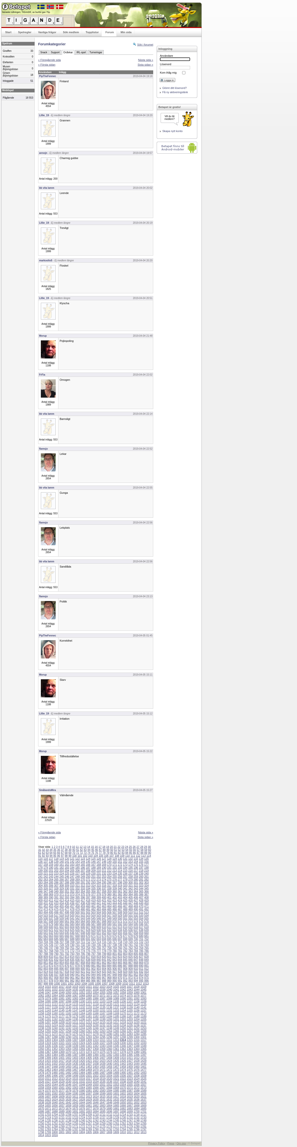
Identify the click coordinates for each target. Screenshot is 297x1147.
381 (114, 894)
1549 (89, 1084)
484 (104, 909)
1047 (48, 992)
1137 (116, 1007)
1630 (96, 1099)
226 (72, 873)
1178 (68, 1016)
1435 (75, 1063)
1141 (143, 1007)
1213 (89, 1022)
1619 (130, 1096)
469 (136, 906)
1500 (82, 1075)
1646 (96, 1102)
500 (77, 912)
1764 (137, 1123)
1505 (116, 1075)
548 (109, 918)
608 (93, 927)
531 (130, 915)
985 (88, 980)
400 (104, 897)
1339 (75, 1045)
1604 (137, 1093)
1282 (123, 1034)
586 (88, 924)
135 (146, 858)
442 (104, 903)
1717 (143, 1114)
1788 (82, 1129)
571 (120, 921)
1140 (137, 1007)
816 (82, 956)
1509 (143, 1075)
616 (136, 927)
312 (82, 885)
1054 (96, 992)
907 (120, 968)
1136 (109, 1007)
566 (93, 921)
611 (109, 927)
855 (67, 962)
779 (109, 950)
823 (120, 956)
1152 (109, 1010)
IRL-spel (81, 52)
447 (130, 903)
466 (120, 906)
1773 (89, 1126)
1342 (96, 1045)
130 (120, 858)
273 (99, 879)
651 (99, 932)
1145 (62, 1010)
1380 (137, 1051)
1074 (123, 995)
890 (141, 965)
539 (61, 918)
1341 (89, 1045)
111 (132, 855)
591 (114, 924)
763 (136, 947)
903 (99, 968)
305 (45, 885)
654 (114, 932)
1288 (55, 1037)
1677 (89, 1108)
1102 (96, 1001)
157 (40, 864)
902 (93, 968)
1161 (62, 1013)
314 (93, 885)
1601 (116, 1093)
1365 (143, 1048)
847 (136, 959)
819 (99, 956)
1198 (96, 1019)
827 (141, 956)
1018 (68, 986)
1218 (123, 1022)
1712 (109, 1114)
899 (77, 968)
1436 (82, 1063)
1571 (130, 1087)
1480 (55, 1072)
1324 (82, 1042)
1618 (123, 1096)
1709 (89, 1114)
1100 (82, 1001)
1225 (62, 1025)
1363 (130, 1048)
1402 (68, 1057)
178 (40, 867)
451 (40, 906)
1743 (102, 1120)
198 (146, 867)
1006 (98, 983)
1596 (82, 1093)
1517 (89, 1078)
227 (77, 873)
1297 (116, 1037)
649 (88, 932)
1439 (102, 1063)
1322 (68, 1042)
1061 (143, 992)
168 (99, 864)
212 (109, 870)
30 (149, 846)
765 (146, 947)
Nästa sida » (145, 59)
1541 (143, 1081)
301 (136, 882)
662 (45, 935)
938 (61, 974)
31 (39, 849)
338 (109, 888)
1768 (55, 1126)
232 (104, 873)
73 (85, 852)
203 (61, 870)
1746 (123, 1120)
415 (72, 900)
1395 (130, 1054)
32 (43, 849)
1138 (123, 1007)
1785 (62, 1129)
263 (45, 879)
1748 (137, 1120)
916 (56, 971)
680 (141, 935)
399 (99, 897)
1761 (116, 1123)
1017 (62, 986)
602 (61, 927)
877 (72, 965)
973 (136, 977)
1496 (55, 1075)
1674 (68, 1108)
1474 (123, 1069)
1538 (123, 1081)
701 (141, 938)
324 (146, 885)
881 (93, 965)
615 (130, 927)
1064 (55, 995)
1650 (123, 1102)
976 (40, 980)
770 (61, 950)
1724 (82, 1117)
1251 (130, 1028)
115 (40, 858)
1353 (62, 1048)
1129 (62, 1007)
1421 (89, 1060)
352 (72, 891)
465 (114, 906)
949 (120, 974)
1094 (41, 1001)
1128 (55, 1007)
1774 (96, 1126)
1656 (55, 1105)
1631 (102, 1099)
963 (82, 977)
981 (67, 980)
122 (77, 858)
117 (51, 858)
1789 (89, 1129)
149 (109, 861)
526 (104, 915)
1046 (41, 992)
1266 (123, 1031)
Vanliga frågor (47, 32)
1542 (41, 1084)
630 (99, 930)
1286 (41, 1037)
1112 (55, 1004)
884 (109, 965)
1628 (82, 1099)
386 (141, 894)
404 (125, 897)
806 (141, 953)
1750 (41, 1123)
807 (146, 953)
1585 (116, 1090)
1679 (102, 1108)
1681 (116, 1108)
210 (99, 870)
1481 (62, 1072)
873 (51, 965)
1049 (62, 992)
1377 (116, 1051)
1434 (68, 1063)
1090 (123, 998)
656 (125, 932)
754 (88, 947)
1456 (109, 1066)
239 (141, 873)
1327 (102, 1042)
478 (72, 909)
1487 (102, 1072)
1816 (55, 1135)
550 (120, 918)
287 (61, 882)
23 (122, 846)
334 (88, 888)
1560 (55, 1087)
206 (77, 870)
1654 (41, 1105)
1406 (96, 1057)
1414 (41, 1060)
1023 (102, 986)
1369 (62, 1051)
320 (125, 885)
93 (47, 855)
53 (123, 849)
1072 (109, 995)
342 (130, 888)
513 (146, 912)
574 (136, 921)
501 (82, 912)
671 (93, 935)
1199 (102, 1019)
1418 (68, 1060)
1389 (89, 1054)
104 (96, 855)
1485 (89, 1072)
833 (61, 959)
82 (119, 852)
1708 (82, 1114)
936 (51, 974)
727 (56, 944)
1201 (116, 1019)
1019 (75, 986)
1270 (41, 1034)
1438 (96, 1063)
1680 (109, 1108)
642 (51, 932)
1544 (55, 1084)
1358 (96, 1048)
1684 (137, 1108)
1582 (96, 1090)
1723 (75, 1117)
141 (67, 861)
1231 (102, 1025)
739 (120, 944)
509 (125, 912)
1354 (68, 1048)
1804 (82, 1132)
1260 (82, 1031)
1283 (130, 1034)
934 (40, 974)
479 (77, 909)
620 (45, 930)
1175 (48, 1016)
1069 (89, 995)
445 (120, 903)
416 (77, 900)
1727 (102, 1117)
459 (82, 906)
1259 (75, 1031)
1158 (41, 1013)
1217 (116, 1022)
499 (72, 912)
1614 (96, 1096)
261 (146, 876)
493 (40, 912)
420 (99, 900)
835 (72, 959)
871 (40, 965)
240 (146, 873)
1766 (41, 1126)
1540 (137, 1081)
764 (141, 947)
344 (141, 888)
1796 (137, 1129)
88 (141, 852)
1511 (48, 1078)
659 (141, 932)
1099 (75, 1001)
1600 (109, 1093)
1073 (116, 995)
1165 (89, 1013)
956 (45, 977)
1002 (71, 983)
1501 (89, 1075)
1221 (143, 1022)
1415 (48, 1060)
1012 (139, 983)
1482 (68, 1072)
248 (77, 876)
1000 (57, 983)
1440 (109, 1063)
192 (114, 867)
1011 (132, 983)
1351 (48, 1048)
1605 (143, 1093)
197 (141, 867)
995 (141, 980)
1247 (102, 1028)
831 (51, 959)
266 (61, 879)
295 (104, 882)
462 (99, 906)
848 (141, 959)
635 (125, 930)
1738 (68, 1120)
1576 (55, 1090)
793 (72, 953)
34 (51, 849)
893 (45, 968)
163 (72, 864)
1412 (137, 1057)
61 (39, 852)
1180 (82, 1016)
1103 (102, 1001)
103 (90, 855)
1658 (68, 1105)
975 (146, 977)
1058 (123, 992)
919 (72, 971)
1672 (55, 1108)
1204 (137, 1019)
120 (67, 858)
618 (146, 927)
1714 (123, 1114)
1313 (116, 1039)
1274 (68, 1034)
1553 (116, 1084)
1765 (143, 1123)
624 (67, 930)
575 (141, 921)
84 (126, 852)
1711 (102, 1114)
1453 (89, 1066)
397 (88, 897)
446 (125, 903)
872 (45, 965)
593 (125, 924)
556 (40, 921)
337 (104, 888)
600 (51, 927)
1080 (55, 998)
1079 (48, 998)
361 (120, 891)
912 (146, 968)
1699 (130, 1111)
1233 (116, 1025)
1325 (89, 1042)
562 (72, 921)
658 (136, 932)
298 (120, 882)
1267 (130, 1031)
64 (51, 852)
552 (130, 918)
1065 (62, 995)
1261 (89, 1031)
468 (130, 906)
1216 (109, 1022)
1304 (55, 1039)
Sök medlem (71, 32)
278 (125, 879)
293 (93, 882)
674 (109, 935)
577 (40, 924)
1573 (143, 1087)
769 (56, 950)
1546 (68, 1084)
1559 (48, 1087)
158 (45, 864)
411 (51, 900)
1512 (55, 1078)
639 (146, 930)
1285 (143, 1034)
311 (77, 885)
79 (107, 852)
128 (109, 858)
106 (106, 855)
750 (67, 947)
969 (114, 977)
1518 (96, 1078)
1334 (41, 1045)
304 (40, 885)
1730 (123, 1117)
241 (40, 876)
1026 (123, 986)
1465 (62, 1069)
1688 (55, 1111)
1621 (143, 1096)
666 (67, 935)
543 (82, 918)
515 (45, 915)
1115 (75, 1004)
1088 (109, 998)
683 (45, 938)
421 (104, 900)
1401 (62, 1057)
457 (72, 906)
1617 (116, 1096)
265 (56, 879)
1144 (55, 1010)
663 (51, 935)
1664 (109, 1105)
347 (45, 891)
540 (67, 918)
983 (77, 980)
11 (77, 846)
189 (99, 867)
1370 (68, 1051)
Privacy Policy (156, 1143)
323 (141, 885)
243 (51, 876)
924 (99, 971)
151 (120, 861)
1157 (143, 1010)
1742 (96, 1120)
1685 (143, 1108)
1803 (75, 1132)
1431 (48, 1063)
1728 (109, 1117)
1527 (48, 1081)
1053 (89, 992)
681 (146, 935)
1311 (102, 1039)
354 (82, 891)
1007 (105, 983)
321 (130, 885)
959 (61, 977)
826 (136, 956)
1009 (118, 983)
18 (103, 846)
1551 (102, 1084)
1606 (41, 1096)
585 (82, 924)
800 (109, 953)
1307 (75, 1039)
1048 (55, 992)
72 (81, 852)
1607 (48, 1096)
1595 (75, 1093)
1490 (123, 1072)
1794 (123, 1129)
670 (88, 935)
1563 (75, 1087)
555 (146, 918)
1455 (102, 1066)
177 (146, 864)
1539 (130, 1081)
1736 (55, 1120)
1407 (102, 1057)
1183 (102, 1016)
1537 (116, 1081)
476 (61, 909)
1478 (41, 1072)
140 (61, 861)
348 (51, 891)
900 (82, 968)
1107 (130, 1001)
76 (96, 852)
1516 (82, 1078)
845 (125, 959)
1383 (48, 1054)
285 (51, 882)
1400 (55, 1057)
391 (56, 897)
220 (40, 873)
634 (120, 930)
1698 (123, 1111)
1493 (143, 1072)
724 (40, 944)
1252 (137, 1028)
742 (136, 944)
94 (51, 855)
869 (141, 962)
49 (107, 849)
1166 (96, 1013)
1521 (116, 1078)
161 (61, 864)
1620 (137, 1096)
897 (67, 968)
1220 (137, 1022)
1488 (109, 1072)
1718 (41, 1117)
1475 (130, 1069)
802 (120, 953)
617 (141, 927)
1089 (116, 998)
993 (130, 980)
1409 (116, 1057)
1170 (123, 1013)
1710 (96, 1114)
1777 (116, 1126)
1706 (68, 1114)
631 (104, 930)
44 (88, 849)
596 (141, 924)
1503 (102, 1075)
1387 (75, 1054)
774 (82, 950)
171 (114, 864)
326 (45, 888)
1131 (75, 1007)
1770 (68, 1126)
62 (43, 852)
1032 (55, 989)
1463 (48, 1069)
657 (130, 932)
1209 (62, 1022)
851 (45, 962)
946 (104, 974)
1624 (55, 1099)
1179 (75, 1016)
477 (67, 909)
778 (104, 950)
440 (93, 903)
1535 (102, 1081)
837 (82, 959)
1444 (137, 1063)
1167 (102, 1013)
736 (104, 944)
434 (61, 903)
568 (104, 921)
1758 (96, 1123)
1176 (55, 1016)
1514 (68, 1078)
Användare (166, 55)
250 (88, 876)
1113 (62, 1004)
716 (109, 941)
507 (114, 912)
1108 (137, 1001)
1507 (130, 1075)
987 (99, 980)
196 (136, 867)
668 (77, 935)
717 (114, 941)
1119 (102, 1004)
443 (109, 903)
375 (82, 894)
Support (55, 52)
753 (82, 947)
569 (109, 921)
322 (136, 885)
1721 (62, 1117)
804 (130, 953)
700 (136, 938)
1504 (109, 1075)
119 (61, 858)
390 (51, 897)
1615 (102, 1096)
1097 (62, 1001)
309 (67, 885)
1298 (123, 1037)
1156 (137, 1010)
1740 (82, 1120)
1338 (68, 1045)
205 (72, 870)
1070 (96, 995)
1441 (116, 1063)
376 (88, 894)
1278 (96, 1034)
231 (99, 873)
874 (56, 965)
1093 (143, 998)
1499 (75, 1075)
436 (72, 903)
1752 (55, 1123)
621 (51, 930)
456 (67, 906)
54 (126, 849)
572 (125, 921)
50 (111, 849)
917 (61, 971)
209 (93, 870)
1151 (102, 1010)
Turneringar (95, 52)
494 (45, 912)
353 (77, 891)
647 (77, 932)
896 (61, 968)
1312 (109, 1039)
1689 (62, 1111)
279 (130, 879)
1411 (130, 1057)
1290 (68, 1037)
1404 (82, 1057)
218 (141, 870)
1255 (48, 1031)
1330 (123, 1042)
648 (82, 932)
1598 (96, 1093)
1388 (82, 1054)
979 (56, 980)
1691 (75, 1111)
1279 (102, 1034)
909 (130, 968)
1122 (123, 1004)
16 (96, 846)
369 (51, 894)
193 (120, 867)
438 (82, 903)
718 (120, 941)
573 (130, 921)
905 (109, 968)
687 (67, 938)
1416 (55, 1060)
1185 (116, 1016)
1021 (89, 986)
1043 (130, 989)
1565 (89, 1087)
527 (109, 915)
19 (107, 846)
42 (81, 849)
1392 (109, 1054)
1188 (137, 1016)
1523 (130, 1078)
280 (136, 879)
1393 (116, 1054)
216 (130, 870)
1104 (109, 1001)
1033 (62, 989)
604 (72, 927)
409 (40, 900)
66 (58, 852)
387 (146, 894)
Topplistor (92, 32)
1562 (68, 1087)
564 (82, 921)
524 (93, 915)
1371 (75, 1051)
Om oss (181, 1143)
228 (82, 873)
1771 (75, 1126)
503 (93, 912)
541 (72, 918)
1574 (41, 1090)
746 (45, 947)
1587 (130, 1090)
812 (61, 956)
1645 (89, 1102)
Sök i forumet (145, 44)
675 (114, 935)
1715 (130, 1114)
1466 (68, 1069)
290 (77, 882)
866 (125, 962)
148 (104, 861)
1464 (55, 1069)
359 (109, 891)
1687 (48, 1111)
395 (77, 897)
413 (61, 900)
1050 (68, 992)
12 (81, 846)
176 (141, 864)
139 (56, 861)
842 (109, 959)
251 (93, 876)
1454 (96, 1066)
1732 (137, 1117)
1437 (89, 1063)
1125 (143, 1004)
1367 (48, 1051)
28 (141, 846)
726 (51, 944)
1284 (137, 1034)
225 (67, 873)
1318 (41, 1042)
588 (99, 924)
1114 (68, 1004)
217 (136, 870)
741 (130, 944)
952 (136, 974)
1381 (143, 1051)
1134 (96, 1007)
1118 (96, 1004)
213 (114, 870)
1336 (55, 1045)
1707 (75, 1114)
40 (73, 849)
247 (72, 876)
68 (66, 852)
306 (51, 885)
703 (40, 941)
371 (61, 894)
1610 (68, 1096)
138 (51, 861)
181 (56, 867)
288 (67, 882)
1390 (96, 1054)
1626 (68, 1099)
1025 (116, 986)
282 (146, 879)
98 (66, 855)
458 (77, 906)
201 (51, 870)
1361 (116, 1048)
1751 (48, 1123)
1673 (62, 1108)
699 (130, 938)
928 (120, 971)
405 (130, 897)
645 (67, 932)
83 (123, 852)
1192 (55, 1019)
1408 (109, 1057)
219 (146, 870)
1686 (41, 1111)
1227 (75, 1025)
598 (40, 927)
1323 (75, 1042)
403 (120, 897)
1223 (48, 1025)
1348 (137, 1045)
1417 (62, 1060)
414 (67, 900)
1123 (130, 1004)
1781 (143, 1126)
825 (130, 956)
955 (40, 977)
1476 (137, 1069)
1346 (123, 1045)
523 (88, 915)
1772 (82, 1126)
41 (77, 849)
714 (99, 941)
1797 (143, 1129)
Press (170, 1143)
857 (77, 962)
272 (93, 879)
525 (99, 915)
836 (77, 959)
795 (82, 953)
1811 (130, 1132)
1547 (75, 1084)
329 (61, 888)
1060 (137, 992)
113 (143, 855)
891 (146, 965)
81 (115, 852)
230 (93, 873)
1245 (89, 1028)
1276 (82, 1034)
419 (93, 900)
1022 (96, 986)
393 (67, 897)
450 (146, 903)
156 (146, 861)
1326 (96, 1042)
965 (93, 977)
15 (92, 846)
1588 (137, 1090)
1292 (82, 1037)
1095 (48, 1001)
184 (72, 867)
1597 (89, 1093)
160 (56, 864)
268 (72, 879)
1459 (130, 1066)
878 (77, 965)
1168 (109, 1013)
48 (103, 849)
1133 (89, 1007)
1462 (41, 1069)
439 (88, 903)
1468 (82, 1069)
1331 (130, 1042)
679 (136, 935)
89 (145, 852)
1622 (41, 1099)
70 (73, 852)
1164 (82, 1013)
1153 (116, 1010)
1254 (41, 1031)
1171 (130, 1013)
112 (138, 855)
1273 (62, 1034)
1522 (123, 1078)
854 (61, 962)
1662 (96, 1105)
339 (114, 888)
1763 (130, 1123)
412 (56, 900)
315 (99, 885)
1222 (41, 1025)
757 (104, 947)
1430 (41, 1063)
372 (67, 894)
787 (40, 953)
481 (88, 909)
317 (109, 885)
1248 (109, 1028)
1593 (62, 1093)
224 (61, 873)
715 (104, 941)
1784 (55, 1129)
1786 (68, 1129)
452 (45, 906)
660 (146, 932)
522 (82, 915)
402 (114, 897)
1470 (96, 1069)
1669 (143, 1105)
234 (114, 873)
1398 (41, 1057)
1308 (82, 1039)
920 (77, 971)
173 (125, 864)
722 (141, 941)
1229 (89, 1025)
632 (109, 930)
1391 (102, 1054)
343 (136, 888)
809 (45, 956)
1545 (62, 1084)
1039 (102, 989)
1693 (89, 1111)
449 (141, 903)
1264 (109, 1031)
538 (56, 918)
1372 (82, 1051)
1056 (109, 992)
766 (40, 950)
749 (61, 947)
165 (82, 864)
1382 (41, 1054)
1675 (75, 1108)
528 (114, 915)
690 (82, 938)
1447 (48, 1066)
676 (120, 935)
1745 (116, 1120)
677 (125, 935)
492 (146, 909)
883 (104, 965)
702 (146, 938)
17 (100, 846)
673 (104, 935)
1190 (41, 1019)
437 (77, 903)
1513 (62, 1078)
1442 (123, 1063)
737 (109, 944)
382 (120, 894)
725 (45, 944)
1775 (102, 1126)
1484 (82, 1072)
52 (119, 849)
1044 (137, 989)
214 (120, 870)
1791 (102, 1129)
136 (40, 861)
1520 (109, 1078)
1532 (82, 1081)
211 (104, 870)
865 (120, 962)
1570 (123, 1087)
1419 (75, 1060)
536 (45, 918)
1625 (62, 1099)
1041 (116, 989)
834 (67, 959)
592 (120, 924)
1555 (130, 1084)
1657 (62, 1105)
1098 (68, 1001)
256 (120, 876)
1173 (143, 1013)
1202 (123, 1019)
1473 (116, 1069)
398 (93, 897)
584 (77, 924)
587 (93, 924)
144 (82, 861)
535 (40, 918)
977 (45, 980)
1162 (68, 1013)
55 (130, 849)
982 (72, 980)
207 (82, 870)
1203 (130, 1019)
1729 (116, 1117)
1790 (96, 1129)
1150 (96, 1010)
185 (77, 867)
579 (51, 924)
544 (88, 918)
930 (130, 971)
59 (145, 849)
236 (125, 873)
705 (51, 941)
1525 (143, 1078)
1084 (82, 998)
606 (82, 927)
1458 (123, 1066)
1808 (109, 1132)
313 (88, 885)
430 (40, 903)
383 (125, 894)
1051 (75, 992)
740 (125, 944)
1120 (109, 1004)
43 (85, 849)
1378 (123, 1051)
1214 (96, 1022)
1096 (55, 1001)
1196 (82, 1019)
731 (77, 944)
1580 (82, 1090)
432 (51, 903)
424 (120, 900)
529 (120, 915)
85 (130, 852)
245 (61, 876)
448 (136, 903)
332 (77, 888)
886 (120, 965)
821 (109, 956)
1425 (116, 1060)
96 (58, 855)
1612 (82, 1096)
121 (72, 858)
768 (51, 950)
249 (82, 876)
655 (120, 932)
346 (40, 891)
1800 (55, 1132)
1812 (137, 1132)
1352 (55, 1048)
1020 (82, 986)
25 (130, 846)
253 (104, 876)
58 (141, 849)
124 (88, 858)
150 (114, 861)
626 (77, 930)
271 (88, 879)
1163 (75, 1013)
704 (45, 941)
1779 (130, 1126)
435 (67, 903)
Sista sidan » (145, 64)
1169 (116, 1013)
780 (114, 950)
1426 (123, 1060)
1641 (62, 1102)
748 (56, 947)
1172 (137, 1013)
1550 (96, 1084)
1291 (75, 1037)
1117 (89, 1004)
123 (82, 858)
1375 (102, 1051)
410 (45, 900)
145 (88, 861)
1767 (48, 1126)
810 (51, 956)
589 (104, 924)
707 (61, 941)
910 (136, 968)
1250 (123, 1028)
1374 (96, 1051)
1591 (48, 1093)
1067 (75, 995)
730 (72, 944)
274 (104, 879)
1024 (109, 986)
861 (99, 962)
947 (109, 974)
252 (99, 876)
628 (88, 930)
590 (109, 924)
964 (88, 977)
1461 (143, 1066)
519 (67, 915)
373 (72, 894)
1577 (62, 1090)
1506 (123, 1075)
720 (130, 941)
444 (114, 903)
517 (56, 915)
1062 (41, 995)
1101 (89, 1001)
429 (146, 900)
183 (67, 867)
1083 (75, 998)
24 (126, 846)
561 (67, 921)
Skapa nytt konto (172, 131)
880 (88, 965)
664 (56, 935)
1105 (116, 1001)
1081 (62, 998)
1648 (109, 1102)
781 (120, 950)
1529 (62, 1081)
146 (93, 861)
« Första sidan (46, 64)
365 (141, 891)
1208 (55, 1022)
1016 (55, 986)
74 (88, 852)
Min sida (126, 32)
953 (141, 974)
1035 (75, 989)
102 (85, 855)
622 (56, 930)
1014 (41, 986)
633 (114, 930)
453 (51, 906)
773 (77, 950)
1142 (41, 1010)
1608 (55, 1096)
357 (99, 891)
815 (77, 956)
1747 (130, 1120)
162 (67, 864)
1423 (102, 1060)
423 (114, 900)
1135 (102, 1007)
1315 (130, 1039)
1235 (130, 1025)
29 (145, 846)
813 (67, 956)
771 (67, 950)
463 (104, 906)
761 (125, 947)
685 (56, 938)
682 (40, 938)
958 (56, 977)
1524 (137, 1078)
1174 (41, 1016)
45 (92, 849)
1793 (116, 1129)
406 (136, 897)
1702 (41, 1114)
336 (99, 888)
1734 (41, 1120)
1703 (48, 1114)
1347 (130, 1045)
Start (8, 32)
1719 (48, 1117)
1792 (109, 1129)
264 (51, 879)
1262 (96, 1031)
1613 (89, 1096)
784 (136, 950)
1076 (137, 995)
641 (45, 932)
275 (109, 879)
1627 (75, 1099)
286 (56, 882)
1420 (82, 1060)
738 (114, 944)
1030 (41, 989)
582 (67, 924)
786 (146, 950)
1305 (62, 1039)
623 (61, 930)
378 (99, 894)
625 (72, 930)
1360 (109, 1048)
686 (61, 938)
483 (99, 909)
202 (56, 870)
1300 (137, 1037)
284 (45, 882)
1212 (82, 1022)
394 (72, 897)
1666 (123, 1105)
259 (136, 876)
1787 (75, 1129)
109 (122, 855)
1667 (130, 1105)
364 (136, 891)
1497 (62, 1075)
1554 (123, 1084)
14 (88, 846)
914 (45, 971)
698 (125, 938)
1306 (68, 1039)
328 (56, 888)
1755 (75, 1123)
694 (104, 938)
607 (88, 927)
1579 (75, 1090)
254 (109, 876)
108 (117, 855)
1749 (143, 1120)
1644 (82, 1102)
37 (62, 849)
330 (67, 888)
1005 (91, 983)
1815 (48, 1135)
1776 (109, 1126)
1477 (143, 1069)
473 (45, 909)
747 (51, 947)
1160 (55, 1013)
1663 (102, 1105)
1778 (123, 1126)
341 (125, 888)
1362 (123, 1048)
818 (93, 956)
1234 (123, 1025)
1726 (96, 1117)
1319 (48, 1042)
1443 (130, 1063)
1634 (123, 1099)
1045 (143, 989)
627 (82, 930)
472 (40, 909)
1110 (41, 1004)
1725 (89, 1117)
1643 (75, 1102)
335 (93, 888)
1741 (89, 1120)
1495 (48, 1075)
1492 (137, 1072)
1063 (48, 995)
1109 (143, 1001)
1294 (96, 1037)
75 (92, 852)
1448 (55, 1066)
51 (115, 849)
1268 (137, 1031)
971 (125, 977)
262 (40, 879)
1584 (109, 1090)
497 (61, 912)
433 (56, 903)
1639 (48, 1102)
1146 (68, 1010)
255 (114, 876)
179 (45, 867)
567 (99, 921)
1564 (82, 1087)
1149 (89, 1010)
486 (114, 909)
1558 (41, 1087)
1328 (109, 1042)
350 (61, 891)
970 (120, 977)
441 (99, 903)
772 (72, 950)
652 (104, 932)
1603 (130, 1093)
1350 (41, 1048)
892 (40, 968)
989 (109, 980)
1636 (137, 1099)
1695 (102, 1111)
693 (99, 938)
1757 (89, 1123)
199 (40, 870)
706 (56, 941)
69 (70, 852)
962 (77, 977)
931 (136, 971)
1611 (75, 1096)
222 (51, 873)
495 (51, 912)
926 (109, 971)
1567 (102, 1087)
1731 (130, 1117)
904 (104, 968)
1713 (116, 1114)
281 (141, 879)
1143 (48, 1010)
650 (93, 932)
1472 (109, 1069)
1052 (82, 992)
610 (104, 927)
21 (115, 846)
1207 (48, 1022)
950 (125, 974)
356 (93, 891)
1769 (62, 1126)
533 (141, 915)
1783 (48, 1129)
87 (138, 852)
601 (56, 927)
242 (45, 876)
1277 (89, 1034)
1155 (130, 1010)
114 (149, 855)
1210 (68, 1022)
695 (109, 938)
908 (125, 968)
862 (104, 962)
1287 (48, 1037)
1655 (48, 1105)
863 (109, 962)
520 (72, 915)
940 (72, 974)
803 (125, 953)
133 (136, 858)
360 (114, 891)
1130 (68, 1007)
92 (43, 855)
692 (93, 938)
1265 (116, 1031)
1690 (68, 1111)
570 (114, 921)
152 (125, 861)
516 (51, 915)
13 (84, 846)
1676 (82, 1108)
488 (125, 909)
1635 (130, 1099)
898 (72, 968)
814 (72, 956)
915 (51, 971)
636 (130, 930)
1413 (143, 1057)
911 (141, 968)
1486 (96, 1072)
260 (141, 876)
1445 (143, 1063)
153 (130, 861)
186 (82, 867)
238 (136, 873)
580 (56, 924)
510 (130, 912)
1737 (62, 1120)
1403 (75, 1057)
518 (61, 915)
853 (56, 962)
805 (136, 953)
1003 (77, 983)
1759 (102, 1123)
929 (125, 971)
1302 (41, 1039)
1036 (82, 989)
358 (104, 891)
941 (77, 974)
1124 (137, 1004)
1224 (55, 1025)
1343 (102, 1045)
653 (109, 932)
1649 (116, 1102)
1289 (62, 1037)
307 (56, 885)
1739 (75, 1120)
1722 (68, 1117)
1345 (116, 1045)
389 (45, 897)
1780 (137, 1126)
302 (141, 882)
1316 (137, 1039)
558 (51, 921)
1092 (137, 998)
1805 (89, 1132)
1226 (68, 1025)
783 (130, 950)
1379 (130, 1051)
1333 (143, 1042)
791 (61, 953)
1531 (75, 1081)
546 (99, 918)
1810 (123, 1132)
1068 (82, 995)
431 (45, 903)
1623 (48, 1099)
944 (93, 974)
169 (104, 864)
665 (61, 935)
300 (130, 882)
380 (109, 894)
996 (146, 980)
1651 (130, 1102)
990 (114, 980)
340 (120, 888)
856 (72, 962)
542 (77, 918)
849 (146, 959)
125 (93, 858)
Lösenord (165, 64)
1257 (62, 1031)
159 (51, 864)
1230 (96, 1025)
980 (61, 980)
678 (130, 935)
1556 (137, 1084)
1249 (116, 1028)
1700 (137, 1111)
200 (45, 870)
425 (125, 900)
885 (114, 965)
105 (101, 855)
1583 (102, 1090)
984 (82, 980)
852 (51, 962)
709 (72, 941)
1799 (48, 1132)
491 (141, 909)
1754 (68, 1123)
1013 (145, 983)
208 (88, 870)
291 (82, 882)
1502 (96, 1075)
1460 (137, 1066)
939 (67, 974)
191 (109, 867)
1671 (48, 1108)
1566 (96, 1087)
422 (109, 900)
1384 (55, 1054)
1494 (41, 1075)
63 (47, 852)
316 (104, 885)
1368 (55, 1051)
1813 (143, 1132)
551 (125, 918)
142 (72, 861)
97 (62, 855)
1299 (130, 1037)
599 (45, 927)
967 (104, 977)
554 (141, 918)
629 (93, 930)
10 (73, 846)
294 (99, 882)
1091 (130, 998)
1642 (68, 1102)
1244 (82, 1028)
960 (67, 977)
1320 (55, 1042)
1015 (48, 986)
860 (93, 962)
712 (88, 941)
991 (120, 980)
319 (120, 885)
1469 (89, 1069)
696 (114, 938)
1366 (41, 1051)
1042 (123, 989)
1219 (130, 1022)
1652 (137, 1102)
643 (56, 932)
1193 (62, 1019)
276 (114, 879)
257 (125, 876)
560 (61, 921)
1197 (89, 1019)
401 (109, 897)
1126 (41, 1007)
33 (47, 849)
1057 (116, 992)
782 (125, 950)
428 (141, 900)
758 (109, 947)
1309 (89, 1039)
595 (136, 924)
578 (45, 924)
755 (93, 947)
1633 (116, 1099)
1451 (75, 1066)
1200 (109, 1019)
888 (130, 965)
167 (93, 864)
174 (130, 864)
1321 (62, 1042)
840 (99, 959)
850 (40, 962)
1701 (143, 1111)
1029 (143, 986)
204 (67, 870)
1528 (55, 1081)
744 (146, 944)
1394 (123, 1054)
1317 (143, 1039)
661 (40, 935)
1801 (62, 1132)
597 (146, 924)
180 (51, 867)
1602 (123, 1093)
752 (77, 947)
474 (51, 909)
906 (114, 968)
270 (82, 879)
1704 (55, 1114)
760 (120, 947)
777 (99, 950)
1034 (68, 989)
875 (61, 965)
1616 (109, 1096)
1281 (116, 1034)
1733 (143, 1117)
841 (104, 959)
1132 (82, 1007)
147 (99, 861)
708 (67, 941)
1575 (48, 1090)
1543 (48, 1084)
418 (88, 900)
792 (67, 953)
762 (130, 947)
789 (51, 953)
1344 (109, 1045)
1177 (62, 1016)
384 (130, 894)
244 (56, 876)
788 (45, 953)
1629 (89, 1099)
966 (99, 977)
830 (45, 959)
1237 (143, 1025)
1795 (130, 1129)
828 (146, 956)
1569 (116, 1087)
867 (130, 962)
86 (134, 852)
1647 (102, 1102)
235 (120, 873)
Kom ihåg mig (168, 72)
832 (56, 959)
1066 (68, 995)
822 (114, 956)
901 (88, 968)
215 (125, 870)
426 (130, 900)
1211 (75, 1022)
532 (136, 915)
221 (45, 873)
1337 (62, 1045)
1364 (137, 1048)
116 (45, 858)
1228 (82, 1025)
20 (111, 846)
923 (93, 971)
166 (88, 864)
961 (72, 977)
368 (45, 894)
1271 (48, 1034)
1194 (68, 1019)
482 (93, 909)
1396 (137, 1054)
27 (137, 846)
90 (149, 852)
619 (40, 930)
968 (109, 977)
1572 (137, 1087)
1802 (68, 1132)
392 (61, 897)
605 (77, 927)
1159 (48, 1013)
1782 (41, 1129)
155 (141, 861)
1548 (82, 1084)
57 (138, 849)
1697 (116, 1111)
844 (120, 959)
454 (56, 906)
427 (136, 900)
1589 (143, 1090)
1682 (123, 1108)
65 (54, 852)
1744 (109, 1120)
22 (119, 846)
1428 (137, 1060)
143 (77, 861)
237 (130, 873)
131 (125, 858)
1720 (55, 1117)
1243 (75, 1028)
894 (51, 968)
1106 (123, 1001)
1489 (116, 1072)
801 (114, 953)
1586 (123, 1090)
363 (130, 891)
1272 (55, 1034)
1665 (116, 1105)
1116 (82, 1004)
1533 (89, 1081)
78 (103, 852)
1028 (137, 986)
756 (99, 947)
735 (99, 944)
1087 (102, 998)
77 (100, 852)
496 (56, 912)
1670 (41, 1108)
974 (141, 977)
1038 (96, 989)
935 (45, 974)
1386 (68, 1054)
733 (88, 944)
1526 (41, 1081)
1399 (48, 1057)
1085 (89, 998)
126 (99, 858)
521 (77, 915)
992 (125, 980)
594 (130, 924)
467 (125, 906)
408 (146, 897)
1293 (89, 1037)
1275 (75, 1034)
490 (136, 909)
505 (104, 912)
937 (56, 974)
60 (149, 849)
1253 (143, 1028)
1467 (75, 1069)
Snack (43, 52)
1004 (84, 983)
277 (120, 879)
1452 (82, 1066)
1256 (55, 1031)
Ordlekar (68, 52)
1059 (130, 992)
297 (114, 882)
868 (136, 962)
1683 (130, 1108)
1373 (89, 1051)
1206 (41, 1022)
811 (56, 956)
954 (146, 974)
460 (88, 906)
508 (120, 912)
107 (111, 855)
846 (130, 959)
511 (136, 912)
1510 (41, 1078)
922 (88, 971)
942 (82, 974)
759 (114, 947)
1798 (41, 1132)
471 (146, 906)
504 (99, 912)
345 (146, 888)
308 (61, 885)
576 (146, 921)
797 (93, 953)
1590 (41, 1093)
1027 (130, 986)
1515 (75, 1078)
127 (104, 858)
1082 (68, 998)
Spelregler (24, 32)
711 (82, 941)
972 (130, 977)
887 (125, 965)
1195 (75, 1019)
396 (82, 897)
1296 (109, 1037)
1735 (48, 1120)
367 (40, 894)
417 (82, 900)
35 (54, 849)
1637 (143, 1099)
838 (88, 959)
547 (104, 918)
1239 (48, 1028)
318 (114, 885)
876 (67, 965)
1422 (96, 1060)
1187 (130, 1016)
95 (54, 855)
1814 (41, 1135)
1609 (62, 1096)
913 (40, 971)
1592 (55, 1093)
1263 (102, 1031)
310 (72, 885)
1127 (48, 1007)
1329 (116, 1042)
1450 (68, 1066)
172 (120, 864)
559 (56, 921)
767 (45, 950)
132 (130, 858)
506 (109, 912)
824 (125, 956)
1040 (109, 989)
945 (99, 974)
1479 (48, 1072)
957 (51, 977)
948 (114, 974)
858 (82, 962)
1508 (137, 1075)
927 (114, 971)
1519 (102, 1078)
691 (88, 938)
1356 (82, 1048)
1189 (143, 1016)
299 (125, 882)
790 (56, 953)
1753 (62, 1123)
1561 (62, 1087)
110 (127, 855)
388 (40, 897)
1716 (137, 1114)
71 (77, 852)
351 (67, 891)
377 (93, 894)
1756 (82, 1123)
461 (93, 906)
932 (141, 971)
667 (72, 935)
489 (130, 909)
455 (61, 906)
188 (93, 867)
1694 (96, 1111)
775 (88, 950)
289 (72, 882)
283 (40, 882)
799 (104, 953)
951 (130, 974)
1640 (55, 1102)
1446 (41, 1066)
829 (40, 959)
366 (146, 891)
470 (141, 906)
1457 (116, 1066)
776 (93, 950)
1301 (143, 1037)
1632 (109, 1099)
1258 (68, 1031)
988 (104, 980)
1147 (75, 1010)
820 (104, 956)
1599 (102, 1093)
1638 (41, 1102)
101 (79, 855)
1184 (109, 1016)
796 (88, 953)
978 (51, 980)
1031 (48, 989)
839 (93, 959)
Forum (109, 32)
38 (66, 849)
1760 (109, 1123)
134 (141, 858)
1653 (143, 1102)
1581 (89, 1090)
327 (51, 888)
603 (67, 927)
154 (136, 861)
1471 (102, 1069)
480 (82, 909)
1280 (109, 1034)
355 (88, 891)
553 (136, 918)
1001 (64, 983)
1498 (68, 1075)
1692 (82, 1111)
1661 (89, 1105)
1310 (96, 1039)
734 (93, 944)
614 (125, 927)
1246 (96, 1028)
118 (56, 858)
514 (40, 915)
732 (82, 944)
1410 (123, 1057)
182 (61, 867)
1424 (109, 1060)
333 (82, 888)
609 (99, 927)
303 (146, 882)
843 (114, 959)
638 (141, 930)
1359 (102, 1048)
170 (109, 864)
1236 (137, 1025)
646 (72, 932)
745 (40, 947)
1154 (123, 1010)
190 (104, 867)
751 (72, 947)
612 (114, 927)
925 (104, 971)
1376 (109, 1051)
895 (56, 968)
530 (125, 915)
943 (88, 974)
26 (134, 846)
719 (125, 941)
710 (77, 941)
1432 (55, 1063)
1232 (109, 1025)
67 (62, 852)
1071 (102, 995)
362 (125, 891)
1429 (143, 1060)
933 (146, 971)
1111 (48, 1004)
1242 (68, 1028)
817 (88, 956)
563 (77, 921)
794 (77, 953)
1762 (123, 1123)
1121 (116, 1004)
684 (51, 938)
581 (61, 924)
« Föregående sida (49, 59)
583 (72, 924)
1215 (102, 1022)
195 (130, 867)
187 (88, 867)
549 (114, 918)
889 (136, 965)
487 (120, 909)
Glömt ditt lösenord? (174, 87)
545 (93, 918)
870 (146, 962)
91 (39, 855)
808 (40, 956)
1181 (89, 1016)
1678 (96, 1108)
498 (67, 912)
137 (45, 861)
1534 (96, 1081)
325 (40, 888)
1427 (130, 1060)
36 (58, 849)
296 (109, 882)
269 (77, 879)
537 (51, 918)
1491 (130, 1072)
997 (40, 983)
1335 (48, 1045)
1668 (137, 1105)
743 (141, 944)
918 (67, 971)
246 (67, 876)
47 (100, 849)
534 (146, 915)
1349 (143, 1045)
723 (146, 941)
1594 (68, 1093)
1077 (143, 995)
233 (109, 873)
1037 (89, 989)
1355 (75, 1048)
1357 (89, 1048)
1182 (96, 1016)
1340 (82, 1045)
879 (82, 965)
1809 (116, 1132)
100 (74, 855)
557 (45, 921)
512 (141, 912)
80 (111, 852)
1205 (143, 1019)
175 (136, 864)
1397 (143, 1054)
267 (67, 879)
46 (96, 849)
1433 (62, 1063)
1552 (109, 1084)
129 (114, 858)
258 (130, 876)
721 (136, 941)
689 (77, 938)
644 (61, 932)
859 (88, 962)
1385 (62, 1054)
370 (56, 894)
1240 (55, 1028)
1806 (96, 1132)
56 (134, 849)
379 (104, 894)
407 (141, 897)
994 (136, 980)
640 (40, 932)
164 (77, 864)
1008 (112, 983)
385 (136, 894)
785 (141, 950)
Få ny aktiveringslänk (175, 92)
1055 (102, 992)
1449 (62, 1066)
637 (136, 930)
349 (56, 891)
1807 (102, 1132)
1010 (125, 983)
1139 (130, 1007)
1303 (48, 1039)
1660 (82, 1105)
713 (93, 941)
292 (88, 882)
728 (61, 944)
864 (114, 962)
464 (109, 906)
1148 (82, 1010)
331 (72, 888)
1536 (109, 1081)
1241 (62, 1028)
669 (82, 935)
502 (88, 912)
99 (70, 855)
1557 (143, 1084)
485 (109, 909)
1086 (96, 998)
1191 (48, 1019)
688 (72, 938)
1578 (68, 1090)
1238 (41, 1028)
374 (77, 894)
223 (56, 873)
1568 (109, 1087)
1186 (123, 1016)
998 (45, 983)
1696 (109, 1111)
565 (88, 921)
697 (120, 938)
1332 (137, 1042)
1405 (89, 1057)
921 (82, 971)
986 (93, 980)
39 (70, 849)
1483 (75, 1072)
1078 (41, 998)
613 (120, 927)
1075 (130, 995)
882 (99, 965)
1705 (62, 1114)
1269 (143, 1031)
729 (67, 944)
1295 (102, 1037)
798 (99, 953)
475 (56, 909)
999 (51, 983)
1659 (75, 1105)
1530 (68, 1081)
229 (88, 873)
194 (125, 867)
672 (99, 935)
